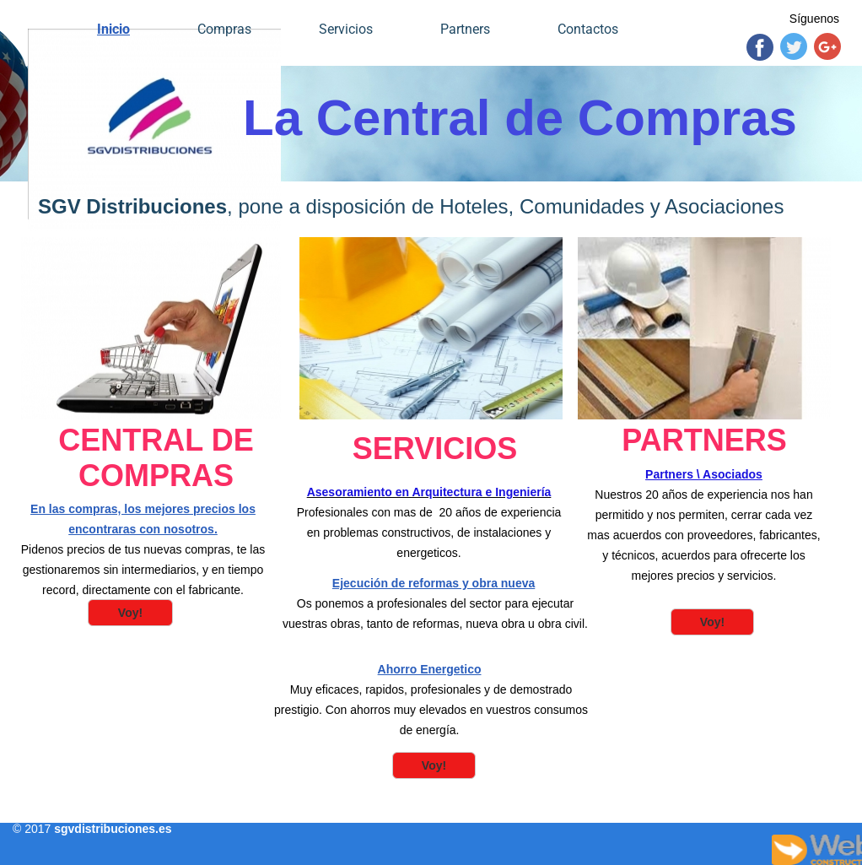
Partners (465, 29)
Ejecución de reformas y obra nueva (433, 583)
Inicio (113, 29)
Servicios (346, 29)
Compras (224, 29)
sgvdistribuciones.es (112, 828)
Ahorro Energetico (430, 669)
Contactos (588, 29)
